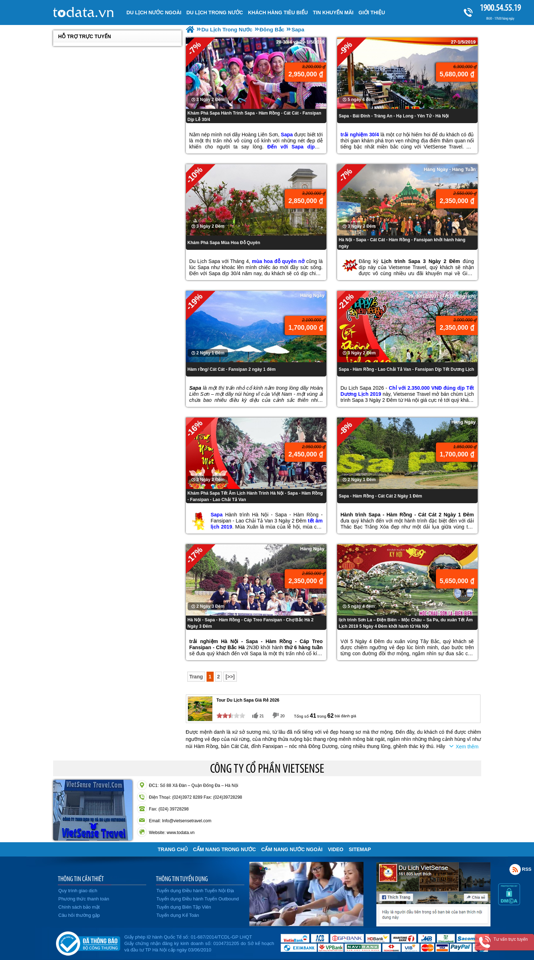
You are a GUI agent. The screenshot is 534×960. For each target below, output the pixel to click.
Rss (515, 869)
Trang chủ (173, 849)
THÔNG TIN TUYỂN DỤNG (182, 878)
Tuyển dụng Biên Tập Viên (184, 907)
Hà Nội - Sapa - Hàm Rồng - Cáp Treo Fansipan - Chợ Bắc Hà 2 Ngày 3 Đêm (251, 623)
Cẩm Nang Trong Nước (224, 849)
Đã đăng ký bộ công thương (88, 942)
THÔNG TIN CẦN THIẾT (81, 878)
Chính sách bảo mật (79, 907)
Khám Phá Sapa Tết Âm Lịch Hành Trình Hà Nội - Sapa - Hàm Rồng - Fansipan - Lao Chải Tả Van (255, 496)
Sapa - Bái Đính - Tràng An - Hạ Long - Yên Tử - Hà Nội (394, 115)
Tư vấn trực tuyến (510, 939)
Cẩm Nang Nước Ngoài (291, 849)
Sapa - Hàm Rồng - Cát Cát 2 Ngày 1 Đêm (380, 496)
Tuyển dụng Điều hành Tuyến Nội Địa (195, 890)
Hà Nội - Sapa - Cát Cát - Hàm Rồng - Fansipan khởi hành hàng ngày (402, 243)
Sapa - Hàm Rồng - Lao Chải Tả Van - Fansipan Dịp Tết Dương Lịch (406, 369)
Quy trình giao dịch (78, 890)
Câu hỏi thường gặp (79, 915)
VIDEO (336, 849)
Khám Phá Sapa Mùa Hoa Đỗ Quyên (224, 242)
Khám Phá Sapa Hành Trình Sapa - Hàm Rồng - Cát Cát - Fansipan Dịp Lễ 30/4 (254, 116)
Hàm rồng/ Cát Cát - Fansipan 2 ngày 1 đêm (232, 369)
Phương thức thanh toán (84, 898)
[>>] (230, 676)
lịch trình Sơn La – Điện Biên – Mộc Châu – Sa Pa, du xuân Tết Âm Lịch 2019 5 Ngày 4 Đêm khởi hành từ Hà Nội (406, 623)
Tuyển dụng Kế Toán (178, 915)
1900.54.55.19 (500, 7)
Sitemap (360, 849)
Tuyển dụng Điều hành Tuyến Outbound (198, 898)
